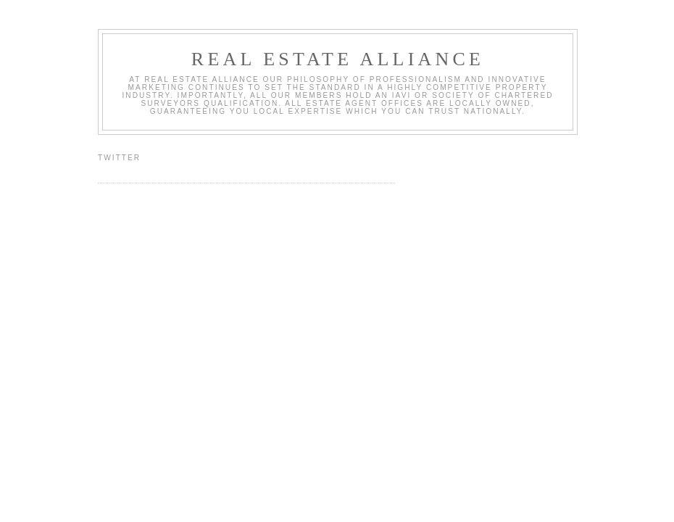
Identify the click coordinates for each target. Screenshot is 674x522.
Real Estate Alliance (337, 59)
